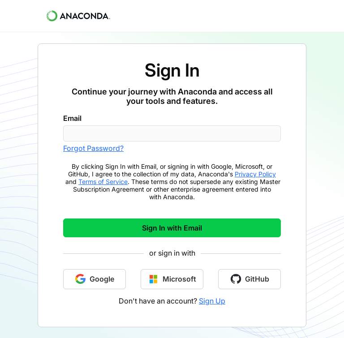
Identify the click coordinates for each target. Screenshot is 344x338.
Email (72, 118)
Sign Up (212, 300)
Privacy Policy (255, 174)
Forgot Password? (93, 148)
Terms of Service (103, 181)
